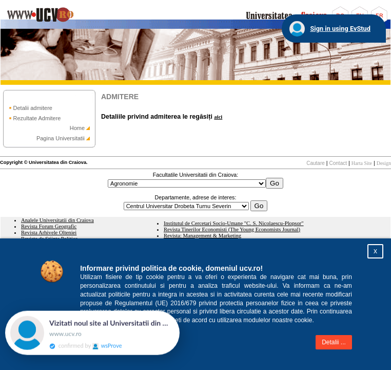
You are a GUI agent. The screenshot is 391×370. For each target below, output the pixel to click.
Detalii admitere (32, 108)
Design (384, 163)
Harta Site (361, 163)
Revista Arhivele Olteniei (48, 232)
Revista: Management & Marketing (202, 235)
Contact (338, 163)
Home (77, 128)
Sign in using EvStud (340, 28)
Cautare (315, 163)
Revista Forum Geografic (48, 226)
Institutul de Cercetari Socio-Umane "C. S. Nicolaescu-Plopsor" (234, 223)
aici (218, 117)
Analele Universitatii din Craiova (57, 220)
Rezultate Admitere (37, 118)
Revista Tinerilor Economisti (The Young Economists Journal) (232, 229)
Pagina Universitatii (60, 138)
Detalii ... (334, 342)
